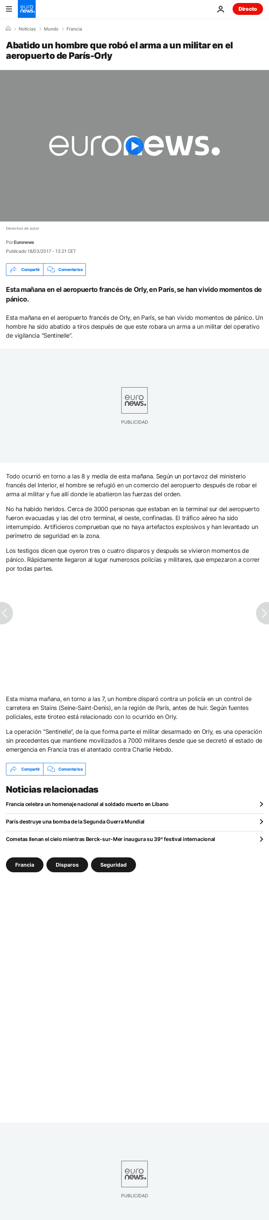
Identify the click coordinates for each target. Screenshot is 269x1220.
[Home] (8, 28)
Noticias (27, 29)
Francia (74, 29)
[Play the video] (134, 146)
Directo (248, 9)
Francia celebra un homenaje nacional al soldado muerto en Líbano (87, 804)
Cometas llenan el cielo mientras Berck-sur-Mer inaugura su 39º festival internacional (110, 839)
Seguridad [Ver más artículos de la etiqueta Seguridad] (113, 864)
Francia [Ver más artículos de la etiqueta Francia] (24, 864)
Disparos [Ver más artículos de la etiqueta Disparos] (67, 864)
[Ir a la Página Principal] (27, 9)
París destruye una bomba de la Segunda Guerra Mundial (75, 821)
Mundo (51, 29)
